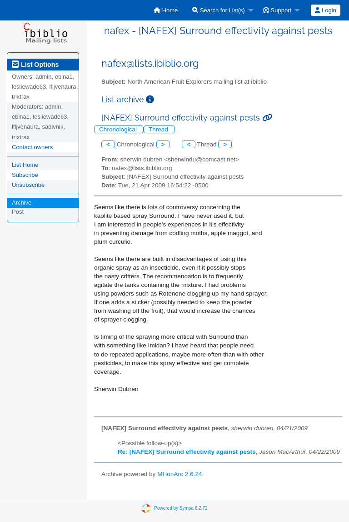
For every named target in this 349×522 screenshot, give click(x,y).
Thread (159, 129)
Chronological (119, 129)
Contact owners (32, 147)
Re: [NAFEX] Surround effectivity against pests (187, 451)
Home (166, 10)
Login (325, 10)
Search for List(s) (218, 10)
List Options (35, 64)
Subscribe (25, 174)
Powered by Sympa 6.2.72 (180, 508)
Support (277, 10)
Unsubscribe (28, 184)
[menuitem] (165, 10)
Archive (21, 202)
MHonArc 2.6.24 (179, 474)
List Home (25, 164)
